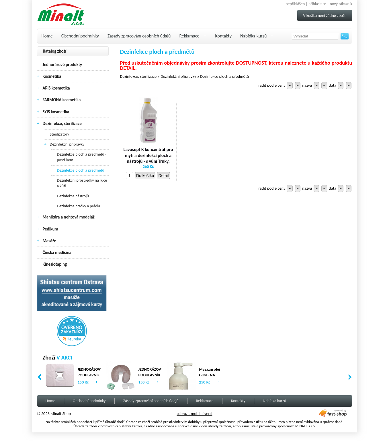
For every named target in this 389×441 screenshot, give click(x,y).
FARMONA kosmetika (62, 99)
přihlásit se (317, 3)
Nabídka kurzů (253, 36)
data (332, 85)
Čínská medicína (57, 252)
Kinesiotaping (55, 264)
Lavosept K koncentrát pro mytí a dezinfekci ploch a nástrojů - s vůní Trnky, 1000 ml (148, 158)
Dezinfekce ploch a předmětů (80, 170)
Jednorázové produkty (62, 64)
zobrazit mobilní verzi (194, 413)
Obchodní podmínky (80, 36)
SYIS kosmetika (56, 111)
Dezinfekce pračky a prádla (78, 206)
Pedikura (50, 229)
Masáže (49, 240)
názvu (307, 85)
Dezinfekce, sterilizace (62, 123)
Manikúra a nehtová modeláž (69, 217)
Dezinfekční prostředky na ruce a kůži (82, 183)
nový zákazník (341, 3)
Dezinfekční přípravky (67, 144)
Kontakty (223, 36)
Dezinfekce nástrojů (73, 196)
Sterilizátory (59, 134)
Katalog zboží (55, 51)
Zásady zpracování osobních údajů (139, 36)
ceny (281, 85)
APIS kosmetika (56, 88)
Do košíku (145, 175)
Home (47, 36)
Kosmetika (52, 76)
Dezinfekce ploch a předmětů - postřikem (82, 157)
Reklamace (189, 36)
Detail (163, 175)
